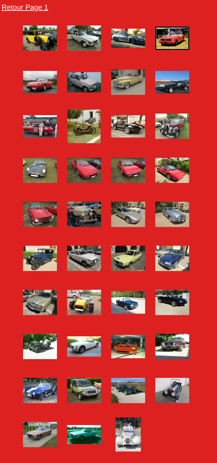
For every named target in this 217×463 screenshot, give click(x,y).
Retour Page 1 (25, 7)
